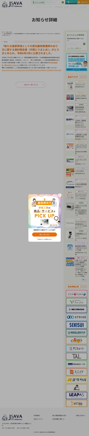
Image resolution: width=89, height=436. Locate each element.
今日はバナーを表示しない (44, 239)
